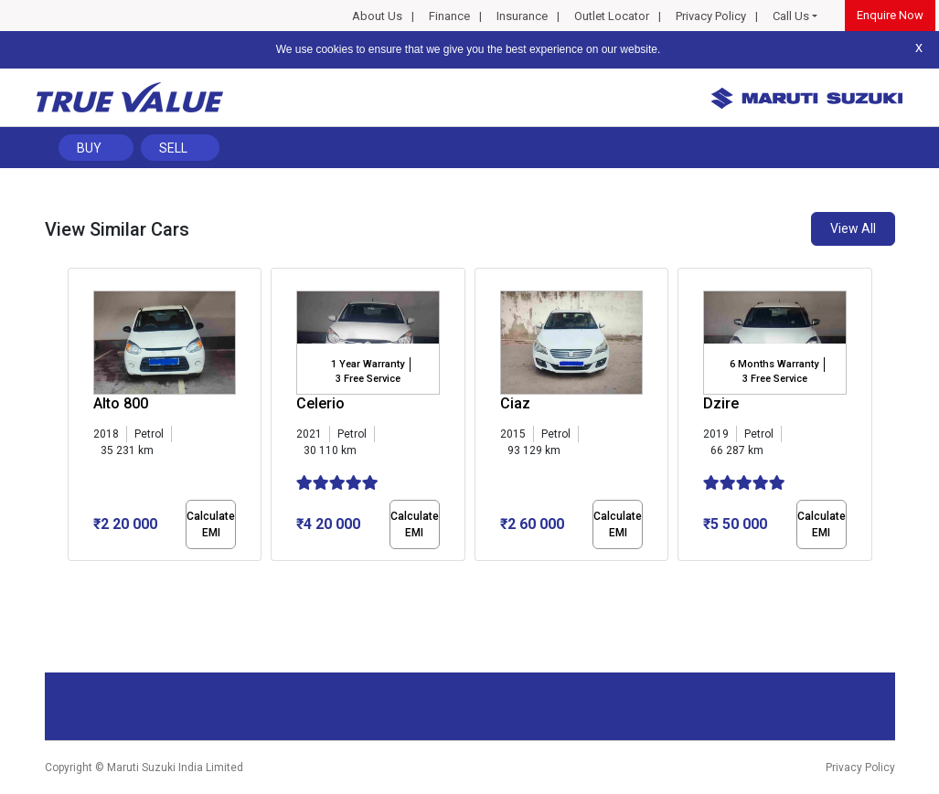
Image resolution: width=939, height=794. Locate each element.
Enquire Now (890, 15)
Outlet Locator (611, 16)
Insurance (522, 16)
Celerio (320, 403)
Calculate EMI (211, 524)
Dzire (721, 403)
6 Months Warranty (774, 364)
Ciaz (515, 403)
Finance (449, 16)
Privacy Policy (711, 16)
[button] (73, 576)
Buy (89, 148)
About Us (377, 16)
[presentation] (77, 418)
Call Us (791, 16)
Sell (173, 148)
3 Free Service (368, 379)
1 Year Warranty (367, 364)
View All (853, 228)
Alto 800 (120, 403)
